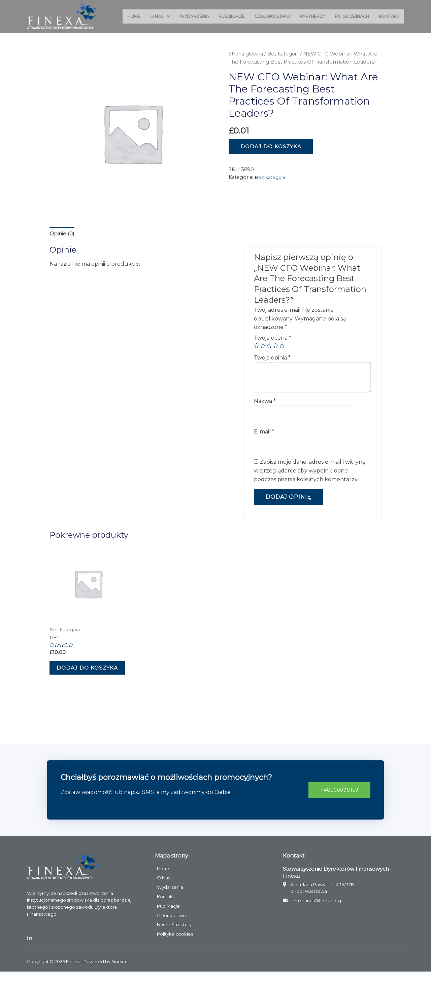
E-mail (264, 433)
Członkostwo (266, 16)
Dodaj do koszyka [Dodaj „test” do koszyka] (77, 676)
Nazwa (265, 402)
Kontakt (388, 16)
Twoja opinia (272, 358)
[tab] (62, 234)
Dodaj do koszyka (270, 154)
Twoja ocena (272, 338)
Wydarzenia (185, 16)
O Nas (149, 16)
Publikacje (224, 16)
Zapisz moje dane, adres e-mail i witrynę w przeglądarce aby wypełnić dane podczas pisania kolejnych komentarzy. (310, 473)
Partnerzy (308, 16)
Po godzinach (350, 16)
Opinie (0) (62, 234)
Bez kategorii (286, 54)
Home (121, 16)
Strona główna (247, 54)
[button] (337, 804)
